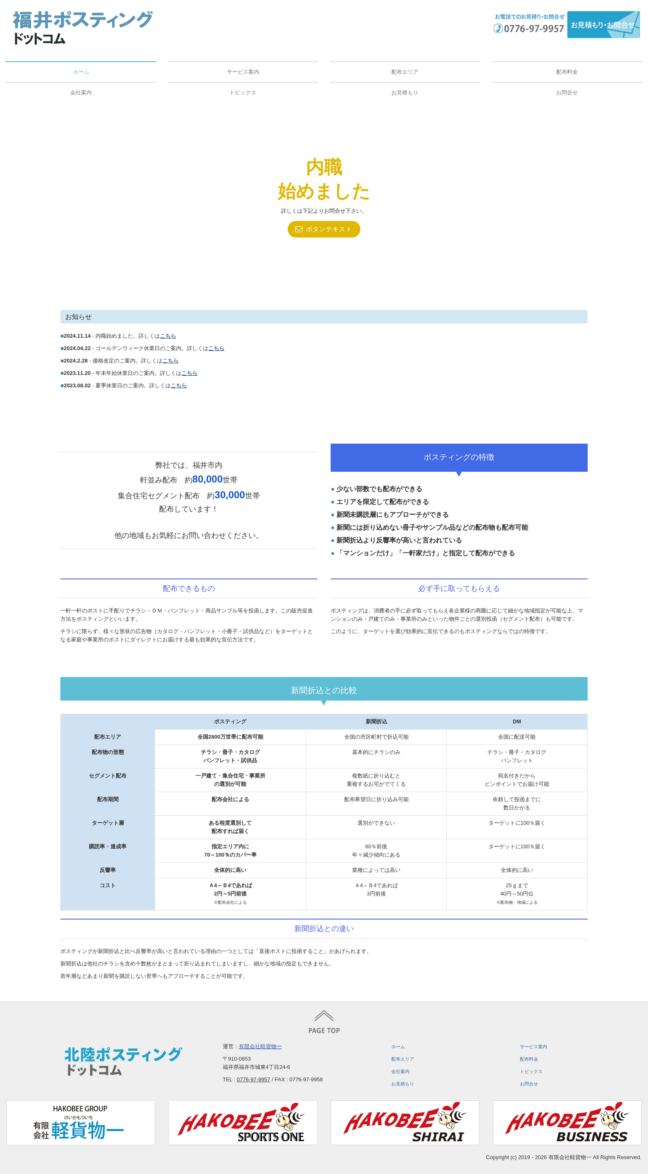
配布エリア (404, 72)
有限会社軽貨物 (257, 1046)
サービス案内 (243, 72)
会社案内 (81, 92)
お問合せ (567, 92)
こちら (168, 336)
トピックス (242, 92)
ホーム (81, 72)
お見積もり (404, 92)
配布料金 (567, 72)
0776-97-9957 (253, 1079)
